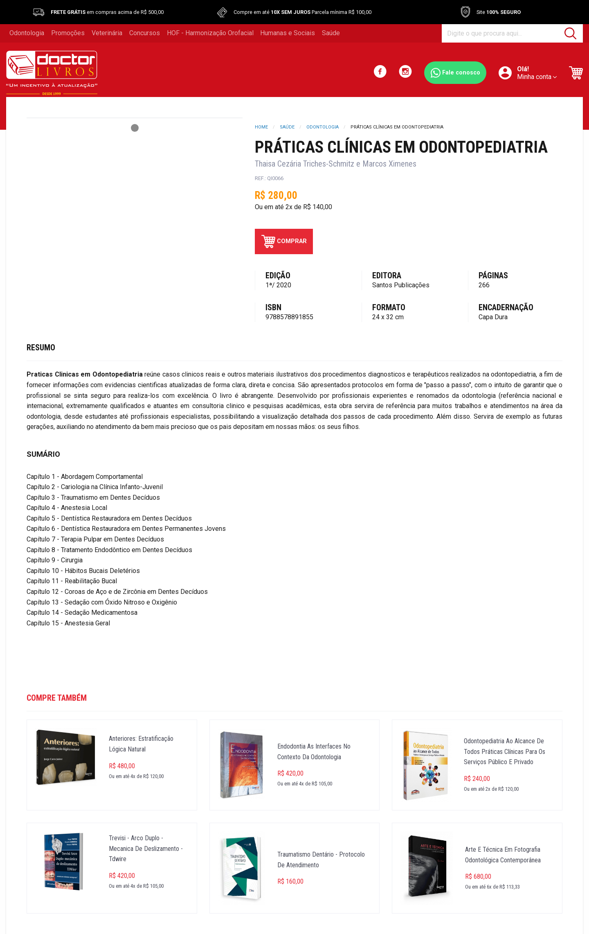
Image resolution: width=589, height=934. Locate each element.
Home (261, 127)
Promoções (68, 33)
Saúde (331, 33)
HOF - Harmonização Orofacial (210, 33)
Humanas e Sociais (287, 33)
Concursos (144, 33)
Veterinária (107, 33)
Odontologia (26, 33)
